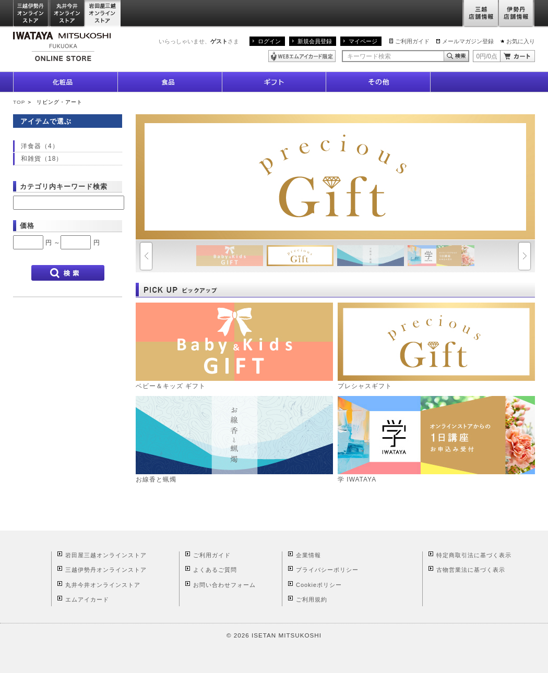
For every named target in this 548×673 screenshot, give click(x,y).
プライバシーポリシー (327, 570)
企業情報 (308, 555)
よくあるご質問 (215, 570)
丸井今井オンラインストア (67, 14)
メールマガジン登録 (468, 41)
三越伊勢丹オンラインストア (31, 14)
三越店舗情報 (480, 14)
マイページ (363, 41)
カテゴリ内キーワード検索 (64, 186)
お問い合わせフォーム (224, 585)
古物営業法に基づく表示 (470, 570)
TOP (19, 102)
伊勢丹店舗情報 (516, 14)
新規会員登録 (314, 41)
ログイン (269, 41)
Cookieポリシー (319, 585)
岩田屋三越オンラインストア (103, 14)
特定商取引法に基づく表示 (473, 555)
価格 (27, 226)
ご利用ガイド (412, 41)
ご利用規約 (311, 599)
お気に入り (520, 41)
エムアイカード (87, 599)
